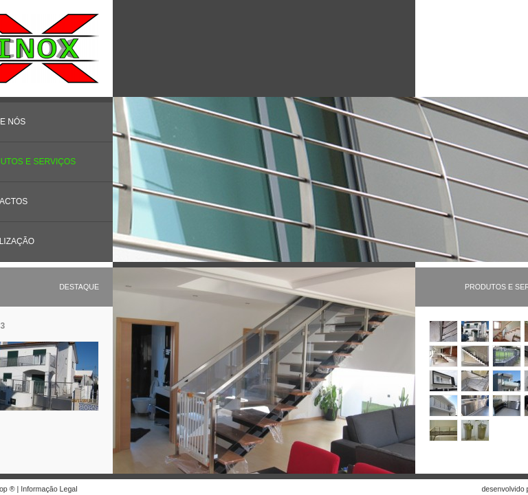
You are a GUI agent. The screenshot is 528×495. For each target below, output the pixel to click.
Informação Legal (49, 489)
